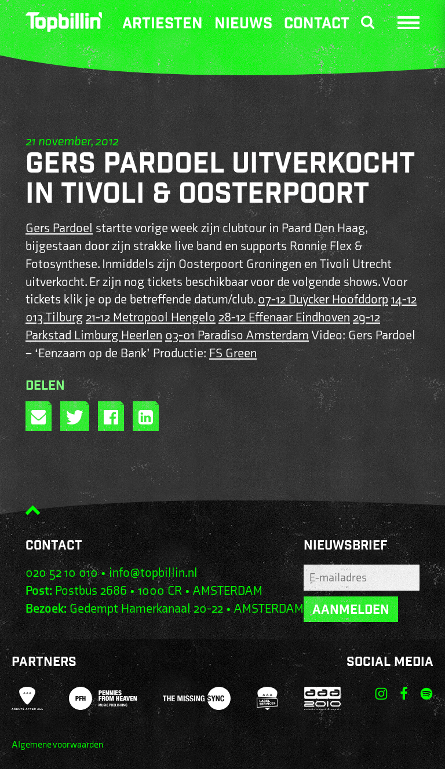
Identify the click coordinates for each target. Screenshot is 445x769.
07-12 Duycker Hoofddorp (323, 299)
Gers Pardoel (59, 228)
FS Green (233, 353)
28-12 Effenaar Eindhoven (284, 317)
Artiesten (162, 24)
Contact (316, 24)
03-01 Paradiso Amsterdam (237, 335)
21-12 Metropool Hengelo (151, 317)
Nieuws (243, 24)
